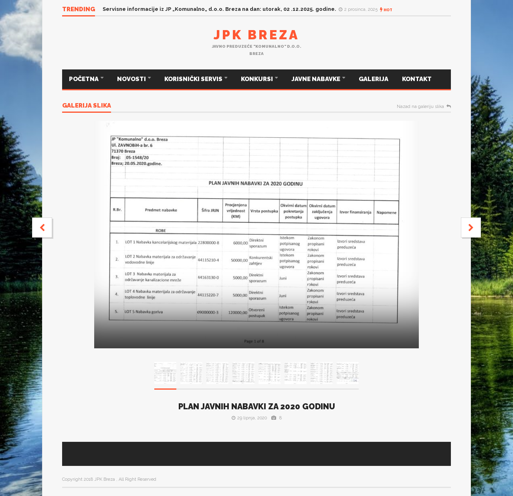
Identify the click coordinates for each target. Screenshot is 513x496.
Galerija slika (86, 106)
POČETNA (84, 79)
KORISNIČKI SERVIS (194, 79)
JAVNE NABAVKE (316, 79)
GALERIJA (373, 79)
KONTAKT (417, 79)
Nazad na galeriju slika (420, 106)
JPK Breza (256, 34)
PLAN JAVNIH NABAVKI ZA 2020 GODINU (256, 406)
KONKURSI (257, 79)
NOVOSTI (132, 79)
